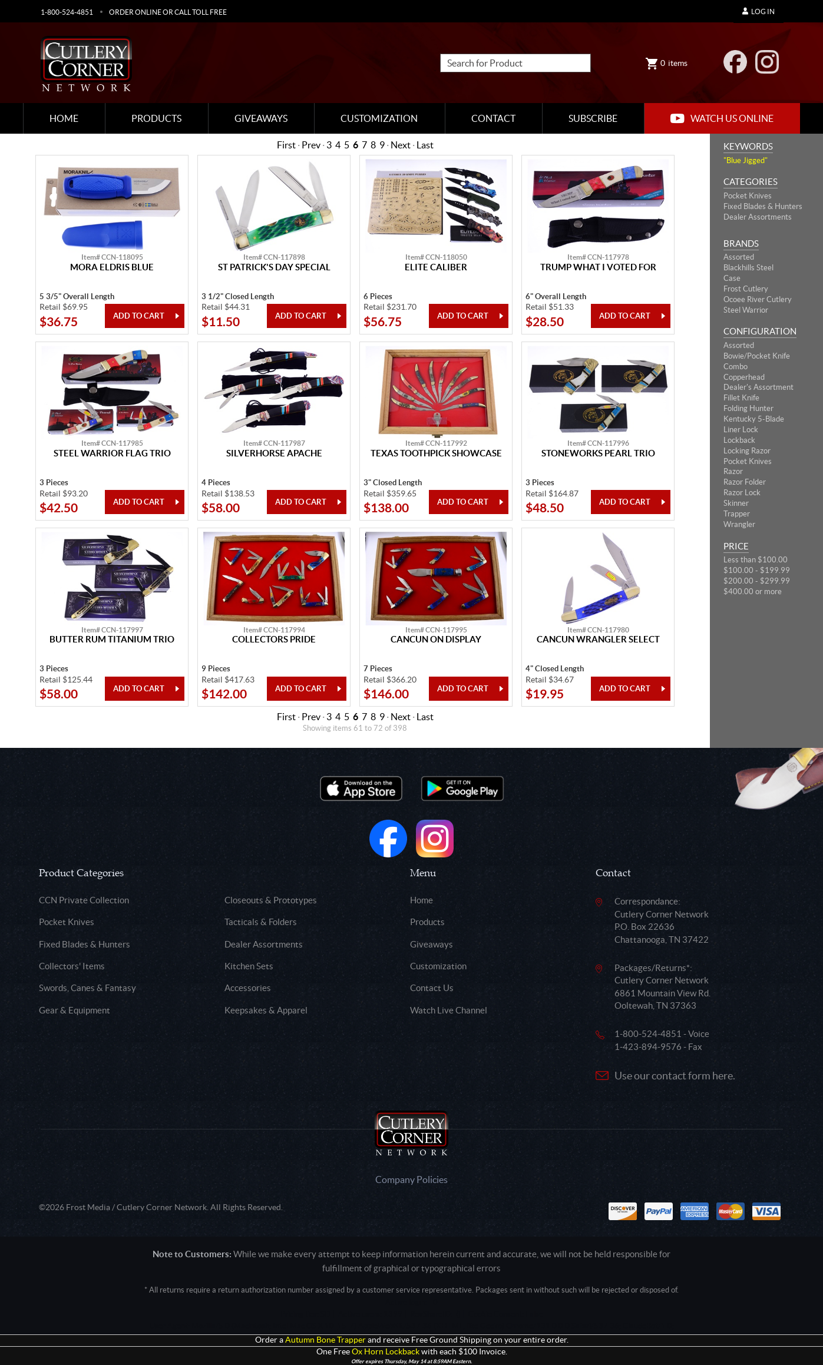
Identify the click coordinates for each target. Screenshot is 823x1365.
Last (425, 145)
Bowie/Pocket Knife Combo (756, 361)
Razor (733, 471)
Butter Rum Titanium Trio (111, 639)
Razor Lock (742, 492)
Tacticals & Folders (260, 922)
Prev (311, 145)
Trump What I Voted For (598, 267)
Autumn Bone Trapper (325, 1340)
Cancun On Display (436, 639)
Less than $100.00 (755, 559)
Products (156, 118)
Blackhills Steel (748, 267)
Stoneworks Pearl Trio (598, 453)
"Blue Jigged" (745, 160)
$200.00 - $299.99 (756, 581)
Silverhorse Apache (274, 453)
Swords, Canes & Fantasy (87, 988)
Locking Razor (747, 450)
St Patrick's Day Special (274, 267)
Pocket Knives (747, 195)
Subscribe (593, 118)
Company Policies (411, 1179)
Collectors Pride (274, 639)
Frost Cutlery (745, 288)
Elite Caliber (436, 267)
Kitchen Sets (248, 966)
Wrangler (739, 524)
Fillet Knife (741, 397)
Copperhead (744, 377)
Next (401, 145)
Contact (493, 118)
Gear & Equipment (74, 1010)
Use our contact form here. (674, 1075)
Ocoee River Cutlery (757, 299)
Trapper (736, 513)
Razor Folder (744, 482)
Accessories (247, 988)
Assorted (738, 257)
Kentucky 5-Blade (753, 419)
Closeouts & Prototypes (270, 900)
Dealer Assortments (757, 217)
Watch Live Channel (448, 1010)
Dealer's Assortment (758, 387)
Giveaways (260, 118)
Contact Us (432, 988)
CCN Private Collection (84, 900)
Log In (758, 11)
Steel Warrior (745, 310)
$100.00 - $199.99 (756, 570)
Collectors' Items (72, 966)
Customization (379, 118)
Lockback (739, 440)
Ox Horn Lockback (385, 1351)
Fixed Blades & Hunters (762, 206)
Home (63, 118)
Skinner (736, 503)
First (286, 145)
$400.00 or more (752, 591)
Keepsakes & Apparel (266, 1010)
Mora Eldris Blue (112, 267)
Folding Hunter (748, 408)
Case (732, 278)
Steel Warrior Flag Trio (112, 453)
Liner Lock (740, 429)
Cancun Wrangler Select (598, 639)
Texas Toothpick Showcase (436, 453)
